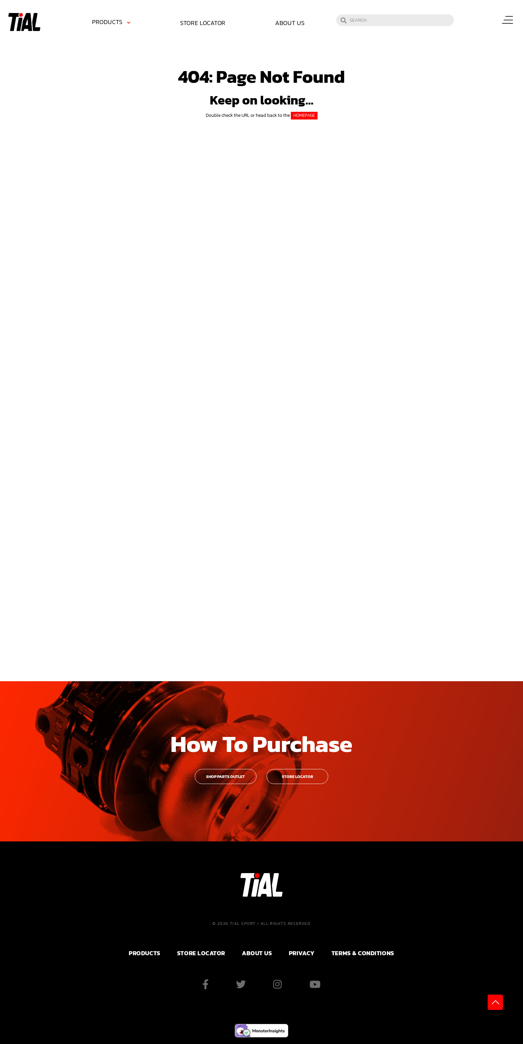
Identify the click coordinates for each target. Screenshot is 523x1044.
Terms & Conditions (363, 953)
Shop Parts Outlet (225, 777)
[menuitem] (112, 23)
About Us (290, 22)
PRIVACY (302, 953)
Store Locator (202, 22)
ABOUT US (257, 953)
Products (107, 21)
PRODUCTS (144, 953)
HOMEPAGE (304, 115)
